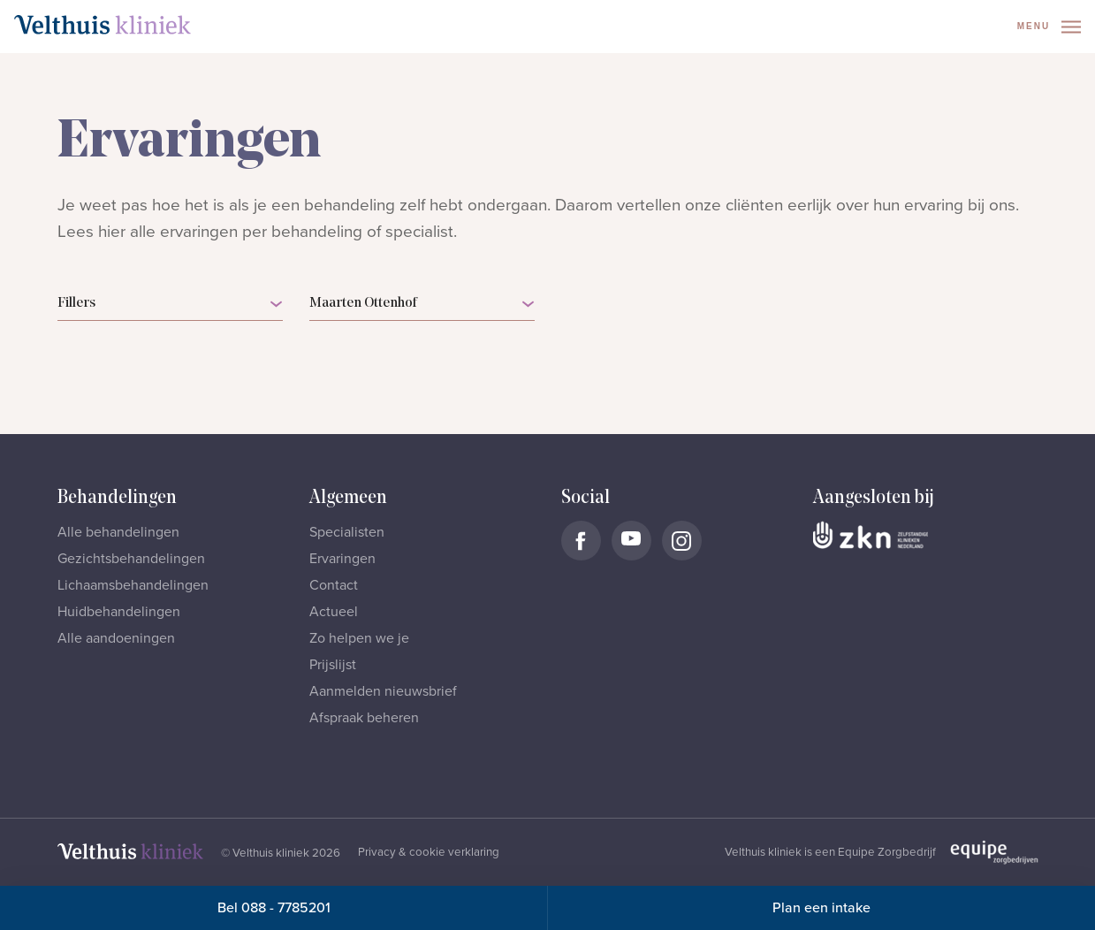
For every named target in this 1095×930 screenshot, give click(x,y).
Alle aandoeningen (116, 638)
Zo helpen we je (359, 638)
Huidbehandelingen (118, 612)
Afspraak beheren (364, 718)
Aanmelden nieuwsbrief (383, 691)
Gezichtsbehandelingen (131, 559)
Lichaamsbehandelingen (133, 585)
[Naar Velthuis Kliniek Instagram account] (682, 540)
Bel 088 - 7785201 (274, 908)
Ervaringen (342, 559)
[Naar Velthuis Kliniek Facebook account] (581, 540)
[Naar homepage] (102, 24)
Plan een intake (821, 908)
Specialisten (346, 532)
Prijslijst (332, 665)
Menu (1049, 27)
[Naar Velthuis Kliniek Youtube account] (631, 540)
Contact (333, 585)
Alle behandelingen (118, 532)
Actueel (333, 612)
